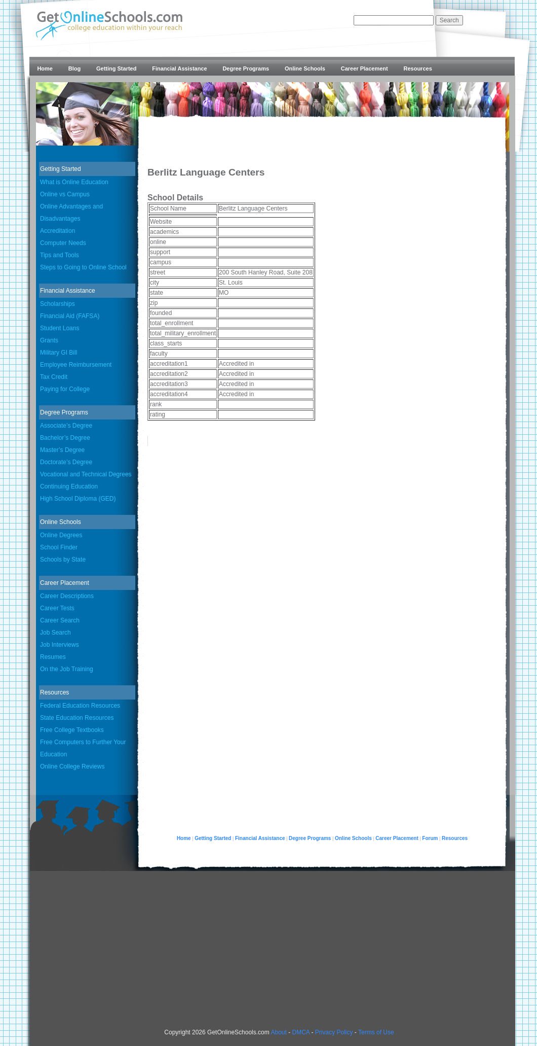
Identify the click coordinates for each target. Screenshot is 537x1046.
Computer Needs (63, 243)
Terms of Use (376, 1032)
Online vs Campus (65, 194)
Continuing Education (69, 486)
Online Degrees (61, 535)
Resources (418, 68)
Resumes (53, 656)
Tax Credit (53, 376)
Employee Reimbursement (75, 364)
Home (45, 68)
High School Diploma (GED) (78, 498)
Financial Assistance (179, 68)
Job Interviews (59, 644)
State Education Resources (76, 717)
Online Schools (305, 68)
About (278, 1032)
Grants (49, 340)
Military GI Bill (58, 352)
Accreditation (57, 230)
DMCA (301, 1032)
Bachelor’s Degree (65, 437)
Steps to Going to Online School (83, 267)
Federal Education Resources (80, 705)
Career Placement (364, 68)
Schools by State (63, 559)
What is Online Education (74, 182)
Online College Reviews (72, 766)
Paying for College (65, 389)
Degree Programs (245, 68)
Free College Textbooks (72, 730)
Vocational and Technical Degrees (86, 474)
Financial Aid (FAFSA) (69, 316)
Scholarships (57, 303)
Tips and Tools (59, 255)
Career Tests (57, 608)
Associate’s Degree (66, 425)
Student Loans (59, 328)
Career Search (60, 620)
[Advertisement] (279, 954)
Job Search (55, 632)
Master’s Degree (62, 450)
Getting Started (116, 68)
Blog (74, 68)
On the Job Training (66, 669)
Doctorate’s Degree (66, 462)
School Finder (59, 547)
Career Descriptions (67, 596)
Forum (430, 838)
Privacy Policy (334, 1032)
